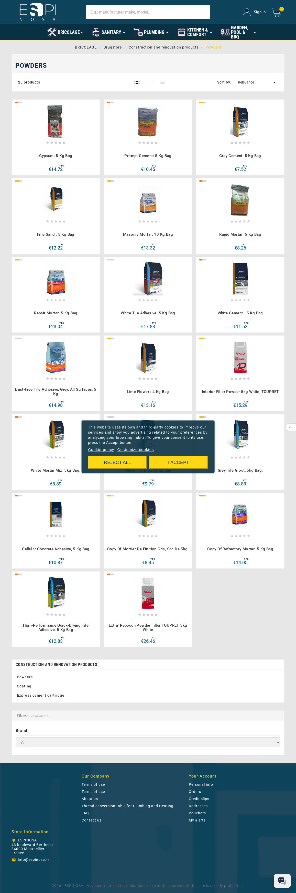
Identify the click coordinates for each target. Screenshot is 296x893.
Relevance (258, 82)
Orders (195, 792)
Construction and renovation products (56, 664)
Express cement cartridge (40, 695)
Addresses (198, 806)
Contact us (92, 820)
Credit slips (199, 799)
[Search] (148, 12)
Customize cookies (135, 449)
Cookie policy (101, 449)
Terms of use (93, 784)
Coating (24, 686)
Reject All (117, 462)
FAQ (85, 813)
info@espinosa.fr (33, 860)
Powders (25, 677)
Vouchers (197, 813)
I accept (178, 462)
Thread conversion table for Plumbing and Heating (127, 806)
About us (90, 799)
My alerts (197, 820)
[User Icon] (254, 12)
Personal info (201, 784)
